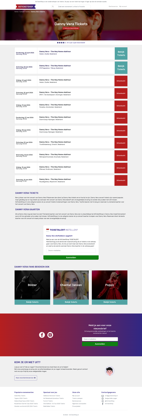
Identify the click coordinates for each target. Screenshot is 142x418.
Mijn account (76, 396)
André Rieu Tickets (19, 396)
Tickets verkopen (77, 398)
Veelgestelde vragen (111, 398)
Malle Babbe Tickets (49, 406)
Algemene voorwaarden (79, 403)
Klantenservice (76, 401)
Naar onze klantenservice (26, 378)
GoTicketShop (109, 403)
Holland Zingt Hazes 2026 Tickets (24, 401)
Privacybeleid (76, 406)
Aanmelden (71, 257)
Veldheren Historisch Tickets (51, 396)
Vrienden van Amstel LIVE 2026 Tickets (25, 406)
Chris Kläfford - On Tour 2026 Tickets (54, 403)
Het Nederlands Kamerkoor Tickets (53, 398)
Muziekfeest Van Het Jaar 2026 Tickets (26, 403)
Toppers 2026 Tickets (20, 398)
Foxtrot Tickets (48, 401)
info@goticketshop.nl (111, 396)
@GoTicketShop (109, 401)
